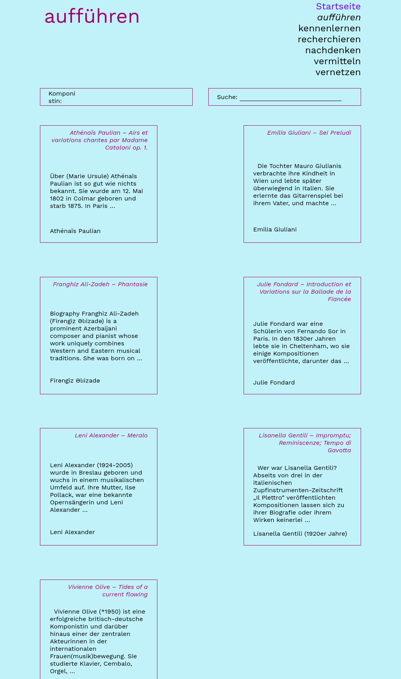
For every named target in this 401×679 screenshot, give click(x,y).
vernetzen (338, 72)
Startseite (338, 6)
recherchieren (329, 39)
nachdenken (333, 50)
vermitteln (337, 61)
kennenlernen (329, 28)
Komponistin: (62, 97)
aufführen (339, 17)
